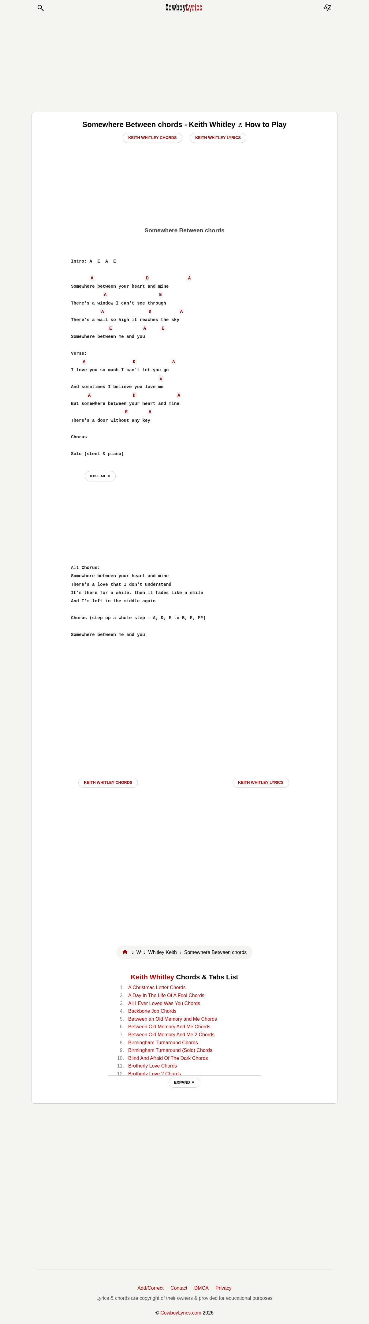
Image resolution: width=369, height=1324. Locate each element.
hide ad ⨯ (100, 476)
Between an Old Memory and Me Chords (172, 1019)
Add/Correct (150, 1288)
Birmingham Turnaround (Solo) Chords (170, 1050)
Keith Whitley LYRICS (261, 782)
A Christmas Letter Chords (157, 987)
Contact (178, 1288)
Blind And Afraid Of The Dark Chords (168, 1058)
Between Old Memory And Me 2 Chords (171, 1034)
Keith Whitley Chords (152, 137)
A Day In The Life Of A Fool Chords (166, 995)
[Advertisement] (184, 62)
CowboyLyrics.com (180, 1312)
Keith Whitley (152, 977)
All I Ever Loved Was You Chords (164, 1003)
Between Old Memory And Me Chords (169, 1026)
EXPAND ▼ (184, 1082)
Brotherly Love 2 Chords (154, 1073)
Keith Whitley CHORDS (108, 782)
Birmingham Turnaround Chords (163, 1042)
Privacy (223, 1288)
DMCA (201, 1288)
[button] (40, 7)
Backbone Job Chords (152, 1011)
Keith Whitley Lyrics (218, 137)
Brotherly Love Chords (152, 1065)
